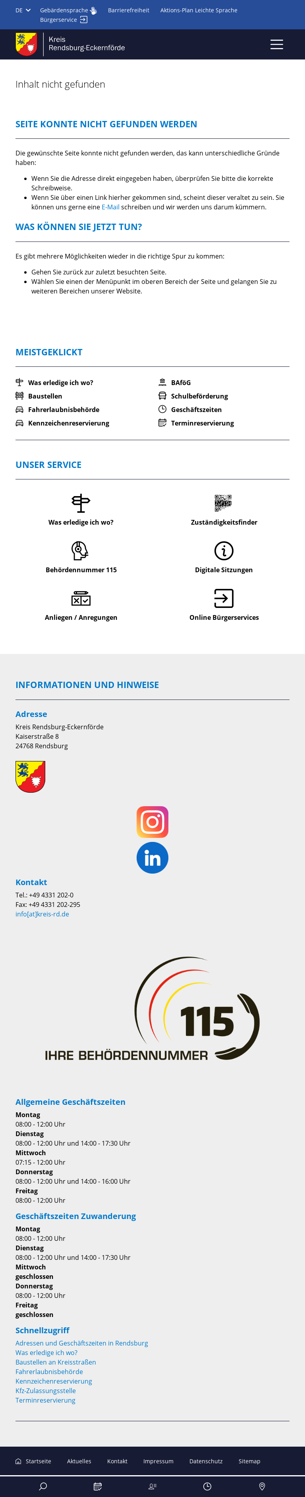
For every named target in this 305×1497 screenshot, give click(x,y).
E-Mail (111, 207)
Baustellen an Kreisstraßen (55, 1362)
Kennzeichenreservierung (53, 1381)
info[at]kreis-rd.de (42, 914)
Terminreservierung (45, 1400)
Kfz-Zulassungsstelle (45, 1390)
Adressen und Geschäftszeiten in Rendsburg (81, 1343)
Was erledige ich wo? (46, 1352)
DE (23, 10)
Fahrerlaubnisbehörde (49, 1371)
